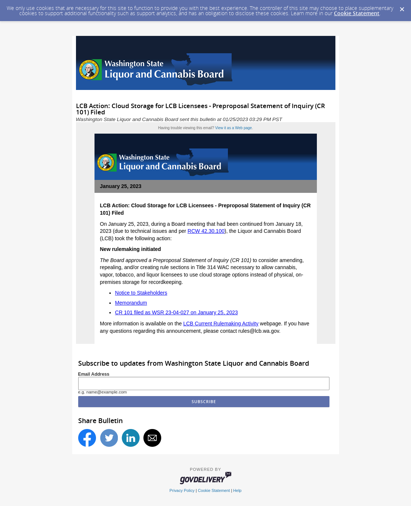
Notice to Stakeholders (141, 293)
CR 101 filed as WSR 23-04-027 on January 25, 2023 (176, 312)
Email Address (94, 374)
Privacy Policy (182, 490)
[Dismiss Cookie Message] (401, 7)
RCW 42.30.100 (206, 231)
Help (237, 490)
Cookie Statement (356, 13)
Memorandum (131, 303)
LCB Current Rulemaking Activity (220, 323)
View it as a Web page (233, 128)
